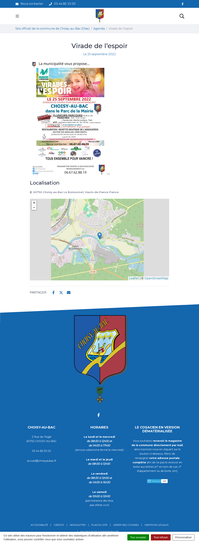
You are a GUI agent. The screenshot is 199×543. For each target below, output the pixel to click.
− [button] (34, 207)
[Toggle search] (181, 16)
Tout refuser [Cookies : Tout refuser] (161, 537)
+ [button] (34, 203)
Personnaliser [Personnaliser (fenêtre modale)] (183, 537)
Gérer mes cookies (126, 524)
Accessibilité (39, 524)
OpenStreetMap (156, 278)
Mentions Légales (157, 524)
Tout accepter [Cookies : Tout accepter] (138, 537)
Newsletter (78, 524)
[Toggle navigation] (17, 16)
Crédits (59, 524)
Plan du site (99, 524)
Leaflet (134, 278)
